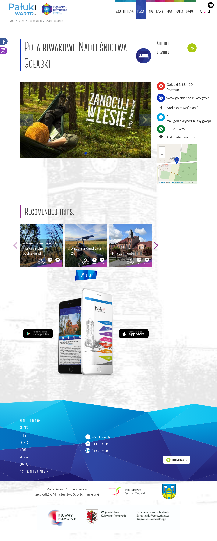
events (24, 442)
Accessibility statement (35, 471)
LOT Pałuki (97, 443)
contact (25, 464)
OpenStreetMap (176, 182)
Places (140, 11)
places (24, 427)
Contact (190, 11)
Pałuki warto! (98, 436)
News (169, 11)
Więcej (86, 275)
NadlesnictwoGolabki (182, 107)
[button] (85, 153)
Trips (150, 11)
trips (23, 435)
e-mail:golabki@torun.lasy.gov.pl (188, 118)
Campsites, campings (54, 21)
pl (201, 11)
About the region (125, 11)
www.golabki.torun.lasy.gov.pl (188, 98)
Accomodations (35, 21)
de (209, 11)
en (205, 11)
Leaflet (162, 182)
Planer (179, 11)
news (23, 449)
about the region (30, 420)
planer (24, 456)
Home (12, 21)
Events (159, 11)
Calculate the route (176, 137)
